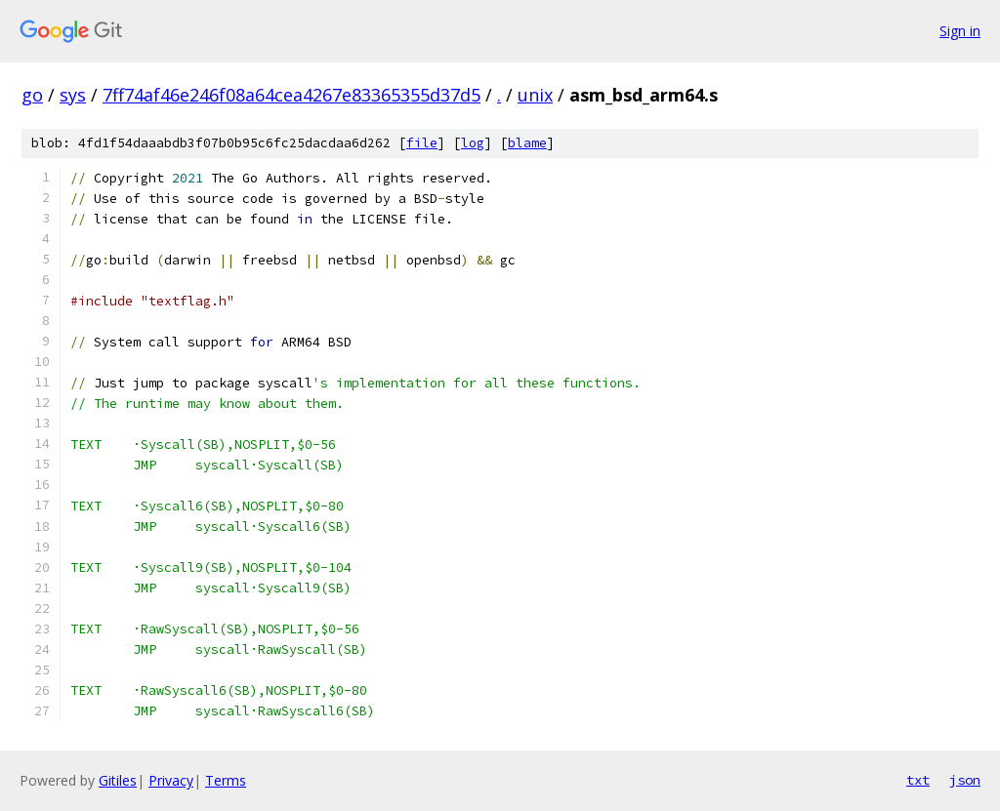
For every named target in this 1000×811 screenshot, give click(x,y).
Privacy (170, 780)
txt (918, 780)
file (422, 143)
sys (73, 94)
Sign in (959, 30)
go (32, 94)
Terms (225, 780)
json (964, 780)
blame (527, 143)
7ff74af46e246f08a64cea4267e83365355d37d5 (291, 94)
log (472, 143)
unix (535, 94)
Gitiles (118, 780)
